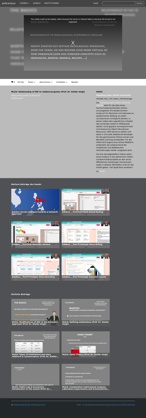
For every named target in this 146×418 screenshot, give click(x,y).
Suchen (140, 3)
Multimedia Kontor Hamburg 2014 (29, 405)
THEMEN (24, 3)
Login (95, 3)
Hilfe (124, 405)
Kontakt (131, 405)
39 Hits (20, 82)
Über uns (81, 405)
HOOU (102, 171)
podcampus (9, 3)
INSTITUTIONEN (51, 3)
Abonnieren (45, 82)
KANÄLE (37, 3)
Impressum (115, 405)
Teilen (31, 82)
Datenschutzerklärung (97, 405)
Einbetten (61, 82)
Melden (74, 82)
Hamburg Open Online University (113, 95)
